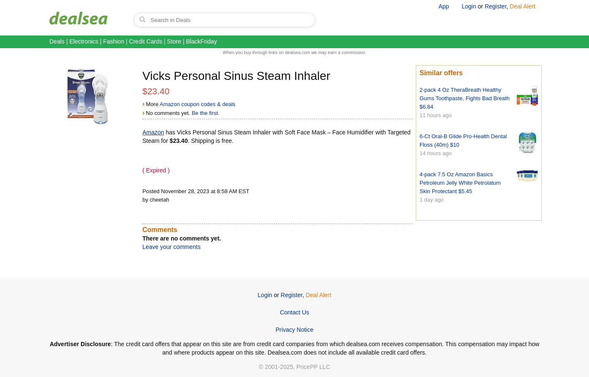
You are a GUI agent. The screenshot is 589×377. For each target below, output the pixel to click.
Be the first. (206, 113)
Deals (57, 41)
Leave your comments (171, 246)
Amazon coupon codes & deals (197, 104)
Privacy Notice (294, 329)
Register (495, 6)
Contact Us (294, 312)
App (444, 6)
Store (174, 41)
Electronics (83, 41)
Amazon (153, 132)
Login (469, 6)
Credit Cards (145, 41)
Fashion (113, 41)
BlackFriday (201, 41)
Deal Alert (522, 6)
